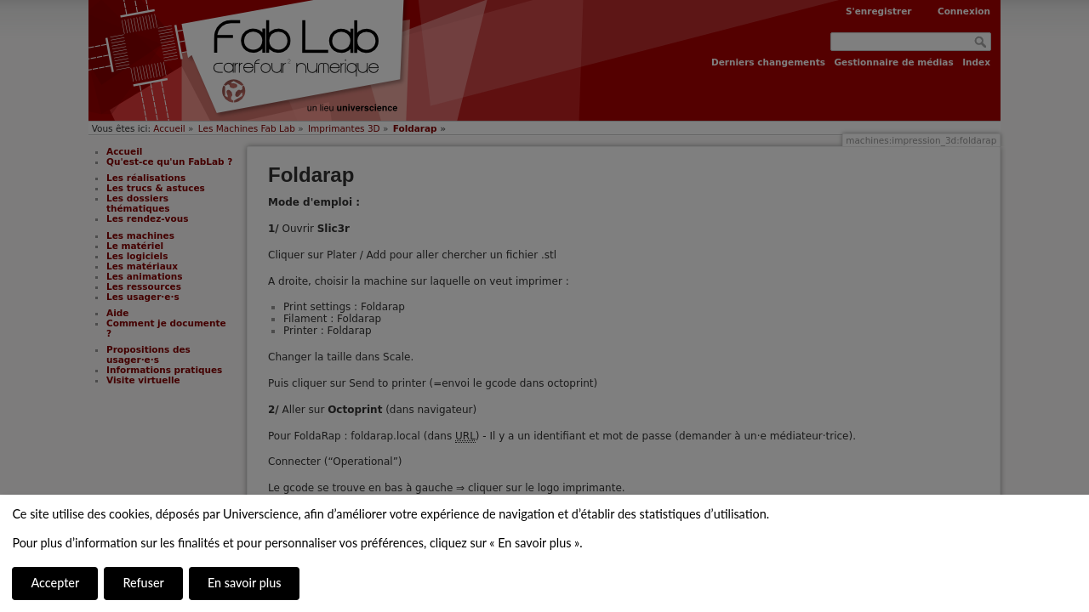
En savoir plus (244, 582)
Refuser (143, 582)
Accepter (55, 582)
